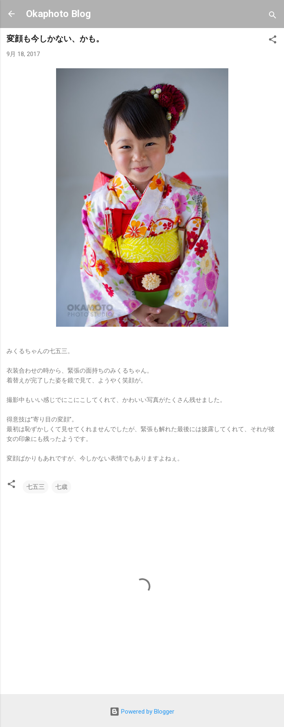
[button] (272, 41)
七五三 (35, 486)
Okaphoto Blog (58, 14)
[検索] (272, 16)
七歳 (61, 486)
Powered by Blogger (142, 711)
